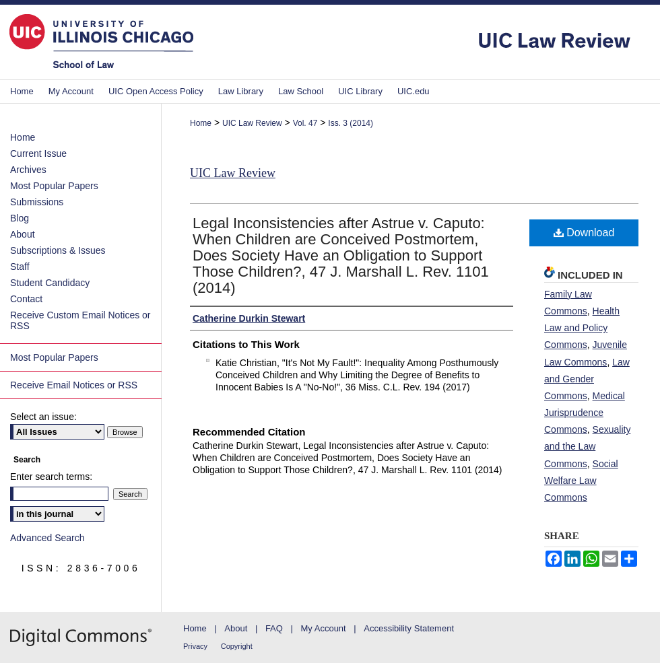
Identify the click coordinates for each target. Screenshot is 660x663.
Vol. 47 (305, 123)
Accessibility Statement (409, 628)
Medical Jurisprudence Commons (584, 412)
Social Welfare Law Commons (581, 480)
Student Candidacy (50, 282)
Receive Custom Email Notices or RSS (80, 320)
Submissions (36, 202)
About (22, 234)
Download (584, 232)
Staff (20, 266)
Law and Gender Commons (587, 379)
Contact (26, 298)
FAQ (274, 628)
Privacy (195, 646)
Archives (28, 169)
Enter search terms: (51, 476)
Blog (19, 218)
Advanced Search (47, 537)
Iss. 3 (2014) (350, 123)
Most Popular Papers (54, 185)
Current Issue (38, 153)
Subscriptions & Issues (58, 250)
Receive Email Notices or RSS (73, 385)
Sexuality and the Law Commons (587, 446)
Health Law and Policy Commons (582, 328)
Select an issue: (43, 416)
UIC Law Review (252, 123)
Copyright (237, 646)
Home (200, 123)
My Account (323, 628)
